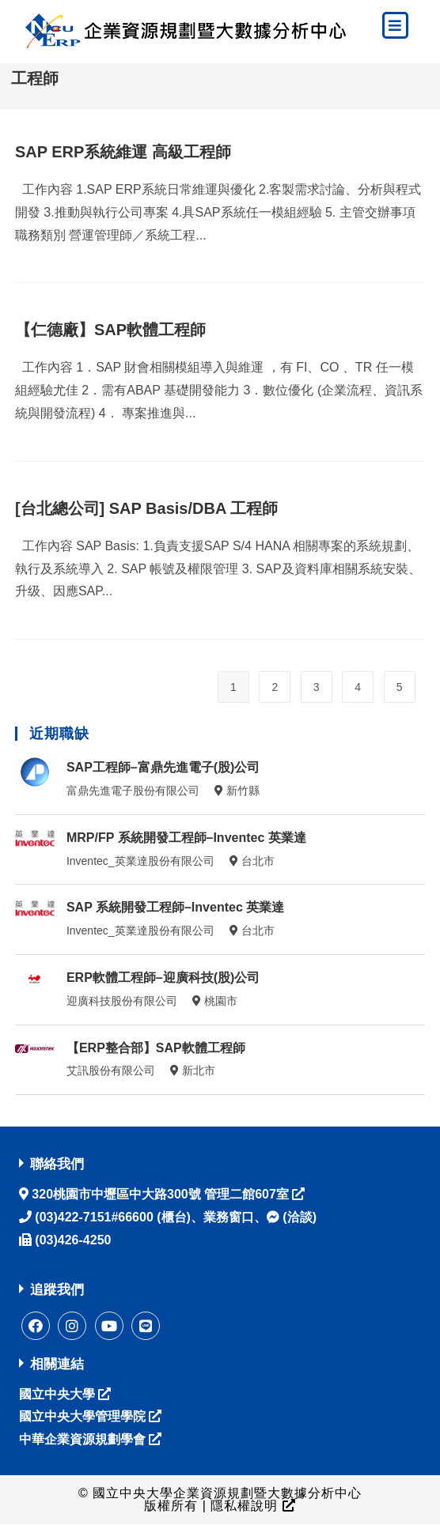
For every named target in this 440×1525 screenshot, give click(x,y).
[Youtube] (109, 1326)
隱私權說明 (251, 1506)
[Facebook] (35, 1326)
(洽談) (292, 1217)
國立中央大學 (65, 1394)
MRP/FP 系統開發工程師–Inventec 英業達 (186, 837)
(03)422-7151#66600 (93, 1217)
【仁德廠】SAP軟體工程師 (110, 329)
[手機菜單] (395, 26)
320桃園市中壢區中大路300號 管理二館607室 (166, 1194)
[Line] (145, 1326)
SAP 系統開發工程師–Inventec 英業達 (175, 907)
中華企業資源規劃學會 (90, 1439)
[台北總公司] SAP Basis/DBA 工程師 (146, 508)
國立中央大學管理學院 (90, 1416)
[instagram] (72, 1326)
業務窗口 (228, 1217)
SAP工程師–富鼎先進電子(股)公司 (163, 767)
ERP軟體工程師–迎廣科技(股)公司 (163, 977)
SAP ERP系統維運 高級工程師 (123, 151)
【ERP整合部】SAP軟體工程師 (155, 1048)
